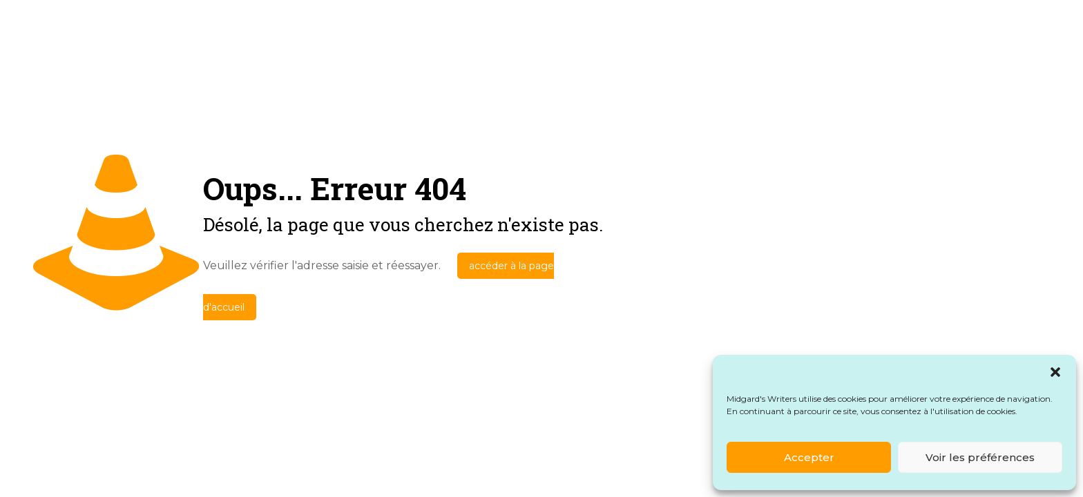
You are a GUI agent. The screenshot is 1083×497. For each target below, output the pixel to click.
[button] (1055, 372)
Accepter (809, 457)
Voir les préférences (980, 457)
